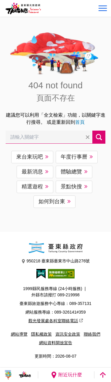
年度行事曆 (74, 157)
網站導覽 (19, 334)
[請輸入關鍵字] (49, 137)
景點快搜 (71, 187)
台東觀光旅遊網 (23, 8)
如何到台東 (51, 201)
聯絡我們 (92, 334)
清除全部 (87, 137)
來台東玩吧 (29, 157)
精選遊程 (32, 187)
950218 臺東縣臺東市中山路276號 (55, 261)
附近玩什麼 (66, 375)
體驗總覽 (71, 172)
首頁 (80, 122)
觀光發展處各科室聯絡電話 (55, 320)
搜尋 (98, 137)
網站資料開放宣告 (55, 342)
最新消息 (32, 172)
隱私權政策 (41, 334)
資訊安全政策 (67, 334)
